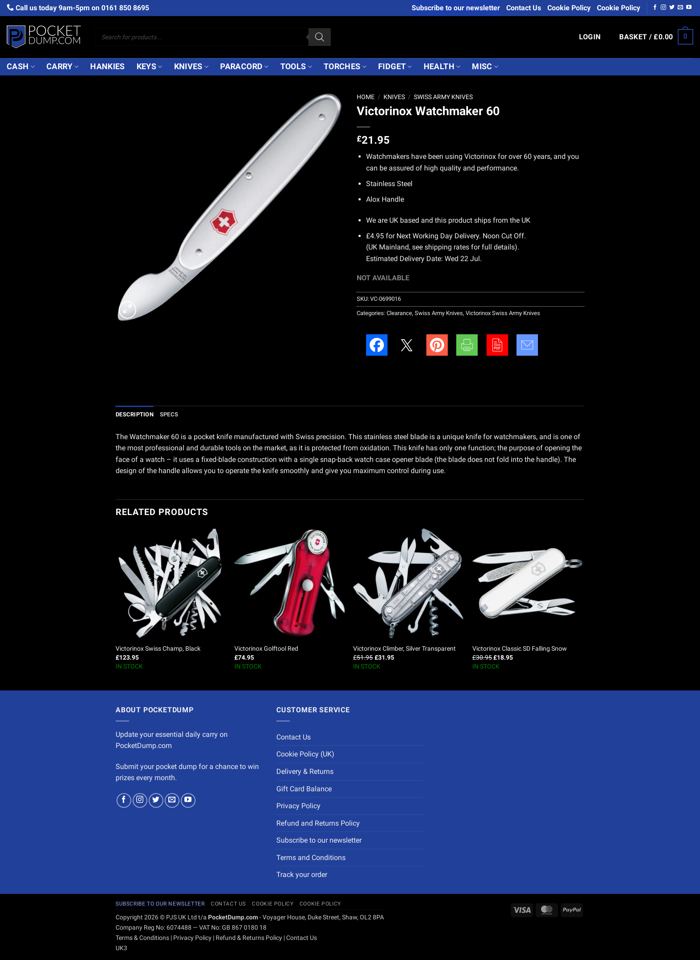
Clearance (399, 313)
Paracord (244, 66)
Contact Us (523, 8)
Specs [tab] (169, 414)
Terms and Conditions (311, 857)
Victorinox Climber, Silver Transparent (404, 648)
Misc (485, 66)
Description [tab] (135, 414)
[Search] (319, 37)
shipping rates (447, 247)
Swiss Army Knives (443, 96)
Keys (149, 66)
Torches (345, 66)
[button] (590, 37)
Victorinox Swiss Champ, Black (158, 648)
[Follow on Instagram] (663, 7)
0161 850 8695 (125, 8)
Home (366, 96)
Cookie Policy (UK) (305, 754)
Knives (191, 66)
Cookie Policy (569, 8)
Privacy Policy (298, 806)
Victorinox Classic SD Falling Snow (519, 648)
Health (442, 66)
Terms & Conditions (142, 938)
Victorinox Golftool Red (266, 648)
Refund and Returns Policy (318, 823)
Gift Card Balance (304, 789)
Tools (296, 66)
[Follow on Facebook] (655, 7)
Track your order (301, 874)
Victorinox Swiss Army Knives (503, 313)
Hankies (107, 66)
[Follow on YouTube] (689, 7)
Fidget (395, 66)
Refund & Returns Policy (249, 938)
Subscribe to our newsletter (456, 8)
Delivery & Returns (304, 771)
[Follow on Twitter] (672, 7)
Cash (21, 66)
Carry (62, 66)
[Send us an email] (680, 7)
